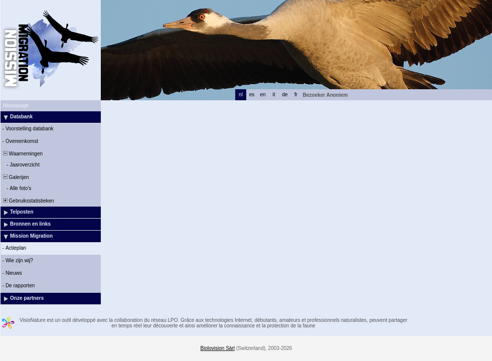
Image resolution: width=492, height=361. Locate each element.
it (274, 94)
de (284, 94)
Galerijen (15, 177)
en (262, 94)
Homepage (16, 105)
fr (295, 94)
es (252, 94)
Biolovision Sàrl (218, 348)
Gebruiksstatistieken (28, 201)
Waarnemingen (22, 153)
